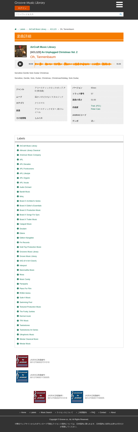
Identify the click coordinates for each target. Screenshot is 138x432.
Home (23, 412)
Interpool (23, 265)
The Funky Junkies (27, 312)
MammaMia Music (27, 270)
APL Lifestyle (25, 173)
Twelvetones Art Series (29, 330)
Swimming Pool (26, 302)
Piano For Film (25, 288)
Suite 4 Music (25, 298)
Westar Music (25, 344)
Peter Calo (95, 109)
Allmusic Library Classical (30, 150)
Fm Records (24, 242)
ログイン (22, 8)
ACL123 (53, 29)
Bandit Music (25, 192)
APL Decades (25, 164)
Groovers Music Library (29, 252)
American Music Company (30, 155)
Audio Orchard (25, 187)
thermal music (25, 316)
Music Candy (25, 279)
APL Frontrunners (27, 169)
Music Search (46, 412)
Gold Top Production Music (30, 247)
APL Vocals (24, 183)
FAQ (93, 412)
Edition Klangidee (27, 238)
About (113, 412)
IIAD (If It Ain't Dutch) (28, 261)
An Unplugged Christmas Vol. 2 (60, 52)
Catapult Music (26, 224)
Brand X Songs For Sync (30, 215)
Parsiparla (24, 284)
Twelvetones (25, 325)
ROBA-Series (25, 293)
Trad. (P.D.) (96, 106)
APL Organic (25, 178)
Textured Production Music (30, 307)
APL (21, 160)
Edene (22, 233)
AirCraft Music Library (37, 29)
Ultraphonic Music (27, 335)
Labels (22, 29)
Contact (103, 412)
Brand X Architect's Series (30, 201)
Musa (22, 275)
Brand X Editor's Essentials (30, 206)
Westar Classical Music (29, 339)
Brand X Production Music (30, 210)
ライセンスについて (65, 412)
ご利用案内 (82, 412)
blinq (21, 196)
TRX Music (24, 321)
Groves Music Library (28, 256)
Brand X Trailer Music (28, 219)
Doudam (23, 229)
